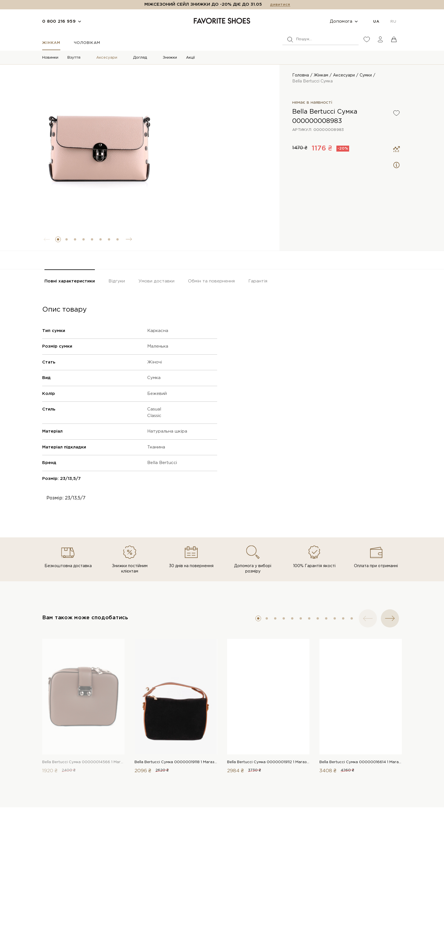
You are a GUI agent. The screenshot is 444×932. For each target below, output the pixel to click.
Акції (190, 57)
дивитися (280, 4)
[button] (58, 239)
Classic (154, 416)
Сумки (366, 75)
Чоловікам (87, 42)
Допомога (341, 21)
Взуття (73, 57)
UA (376, 21)
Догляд (140, 57)
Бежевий (157, 393)
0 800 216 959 (59, 21)
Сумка (154, 378)
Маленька (157, 346)
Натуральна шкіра (167, 431)
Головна (300, 75)
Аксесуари (106, 57)
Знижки (170, 57)
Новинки (50, 57)
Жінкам (51, 42)
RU (393, 21)
